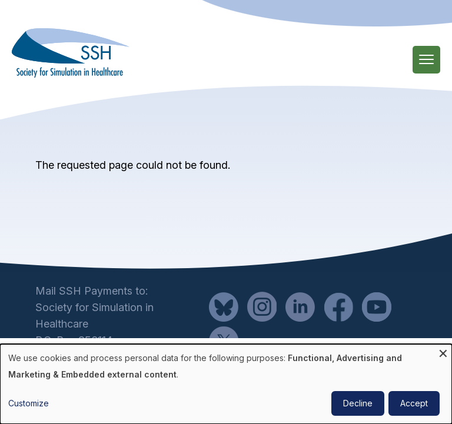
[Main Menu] (426, 60)
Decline (358, 403)
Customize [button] (28, 403)
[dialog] (226, 384)
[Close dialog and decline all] (443, 351)
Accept (414, 403)
